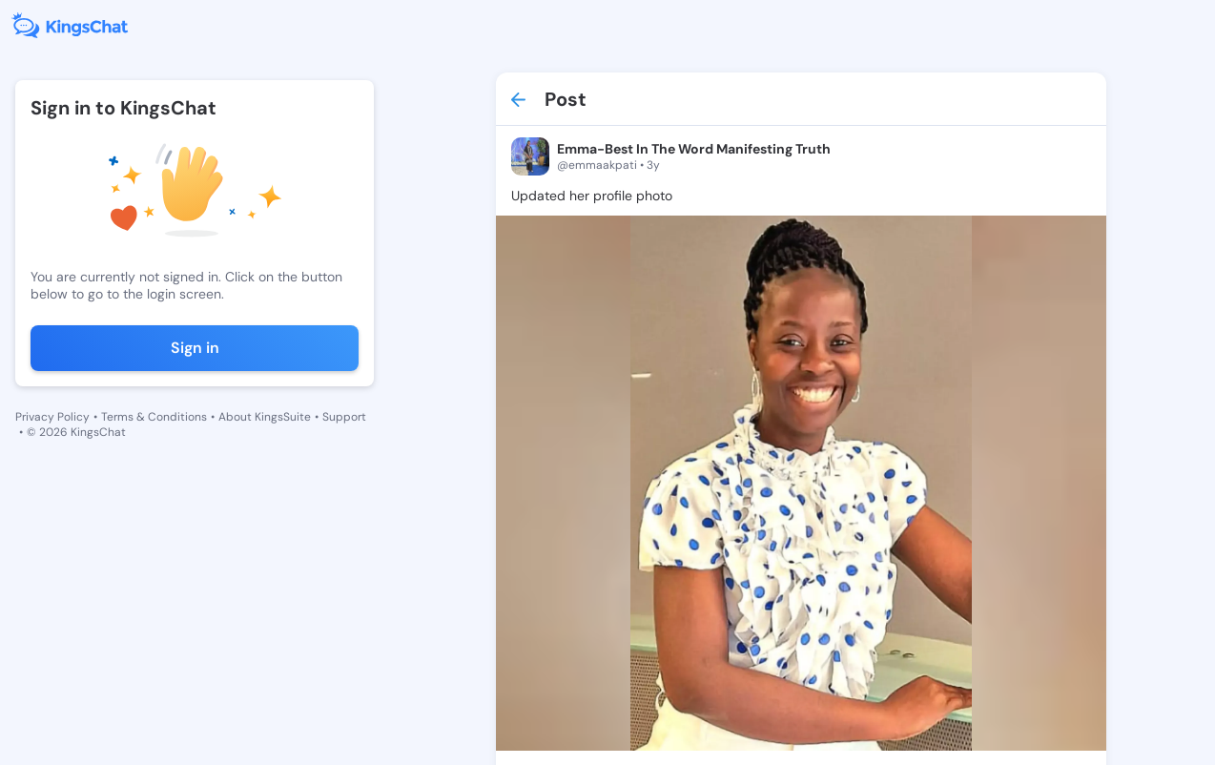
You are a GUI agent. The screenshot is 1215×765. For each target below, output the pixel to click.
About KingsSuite (264, 416)
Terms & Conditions (154, 416)
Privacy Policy (52, 416)
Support (344, 416)
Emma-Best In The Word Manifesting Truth (694, 148)
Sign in (195, 348)
